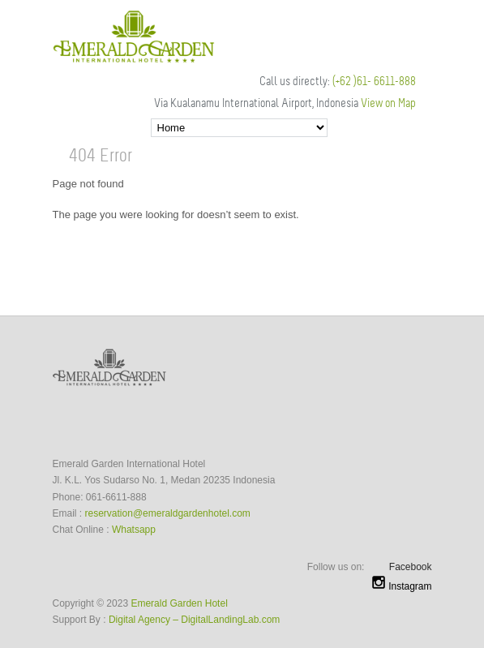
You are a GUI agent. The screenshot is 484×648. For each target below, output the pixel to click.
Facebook (410, 567)
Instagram (401, 586)
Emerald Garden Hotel (179, 603)
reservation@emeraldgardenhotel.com (168, 513)
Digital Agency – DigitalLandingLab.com (194, 619)
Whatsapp (134, 529)
